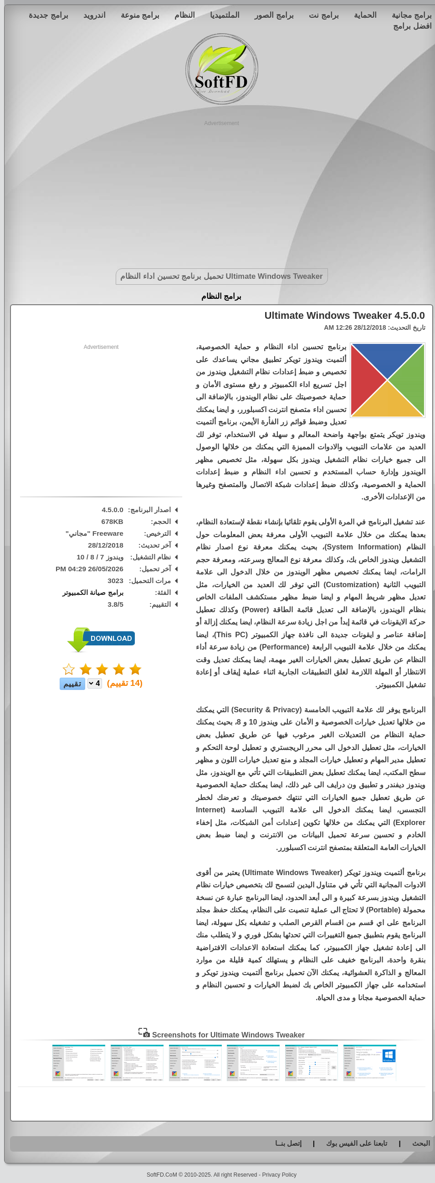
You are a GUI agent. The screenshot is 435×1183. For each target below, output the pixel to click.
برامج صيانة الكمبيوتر (88, 592)
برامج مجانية (408, 15)
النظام (180, 15)
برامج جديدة (44, 15)
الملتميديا (220, 15)
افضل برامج (408, 25)
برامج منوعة (136, 15)
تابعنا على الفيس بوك (353, 1143)
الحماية (361, 15)
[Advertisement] (217, 191)
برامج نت (320, 15)
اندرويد (90, 15)
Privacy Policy (275, 1175)
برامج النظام (217, 296)
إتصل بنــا (284, 1143)
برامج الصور (270, 15)
